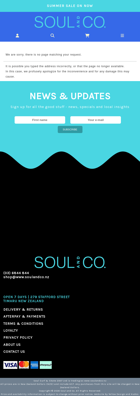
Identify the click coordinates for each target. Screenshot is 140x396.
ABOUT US (12, 345)
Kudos (135, 394)
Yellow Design (117, 394)
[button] (17, 35)
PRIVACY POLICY (18, 338)
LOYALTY (10, 331)
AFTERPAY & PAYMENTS (24, 316)
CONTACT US (14, 352)
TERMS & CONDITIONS (23, 324)
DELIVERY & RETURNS (23, 310)
